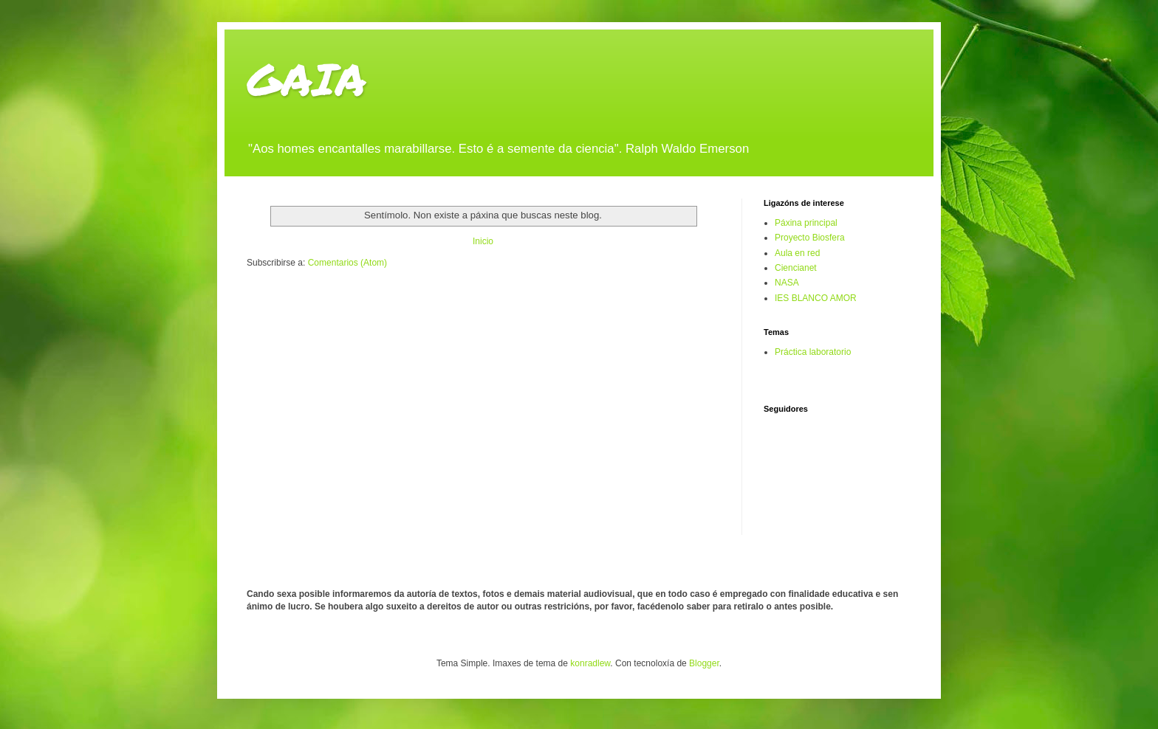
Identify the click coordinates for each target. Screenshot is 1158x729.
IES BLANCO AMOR (816, 298)
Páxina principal (806, 223)
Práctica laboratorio (813, 352)
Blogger (704, 663)
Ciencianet (796, 268)
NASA (787, 282)
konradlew (590, 663)
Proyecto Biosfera (810, 237)
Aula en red (797, 253)
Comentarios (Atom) (347, 263)
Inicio (483, 241)
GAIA (306, 78)
